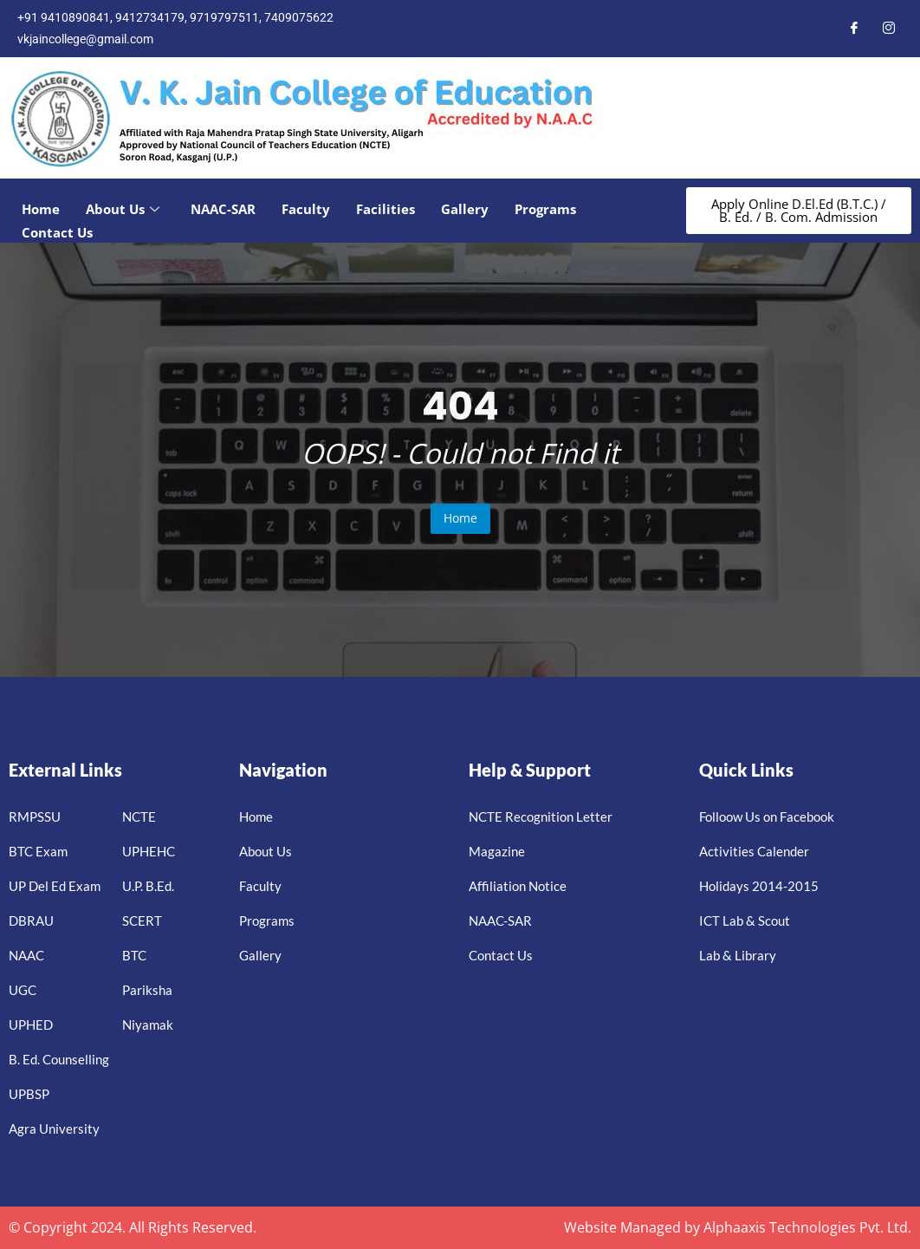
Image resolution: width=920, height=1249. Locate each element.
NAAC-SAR (223, 209)
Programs (545, 209)
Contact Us (57, 232)
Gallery (465, 209)
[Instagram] (889, 29)
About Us (122, 209)
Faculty (306, 209)
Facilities (385, 209)
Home (41, 209)
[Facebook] (854, 29)
